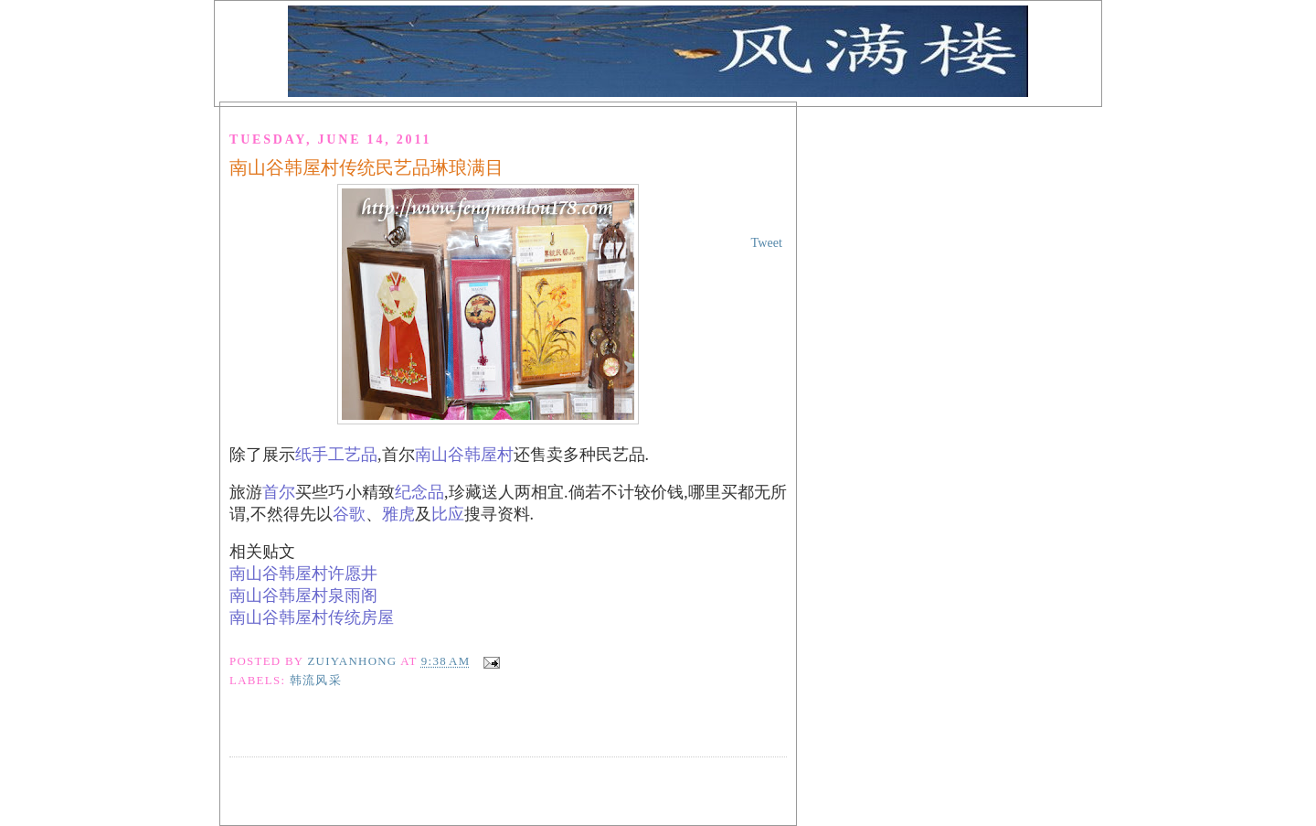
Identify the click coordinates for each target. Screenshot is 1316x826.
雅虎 (398, 514)
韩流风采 (316, 680)
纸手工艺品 (336, 454)
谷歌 (349, 514)
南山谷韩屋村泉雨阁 (303, 595)
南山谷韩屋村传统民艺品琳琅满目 (366, 167)
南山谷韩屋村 (464, 454)
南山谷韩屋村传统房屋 (311, 617)
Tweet (766, 242)
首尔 (278, 492)
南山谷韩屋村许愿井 (303, 573)
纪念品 (419, 492)
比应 (447, 514)
